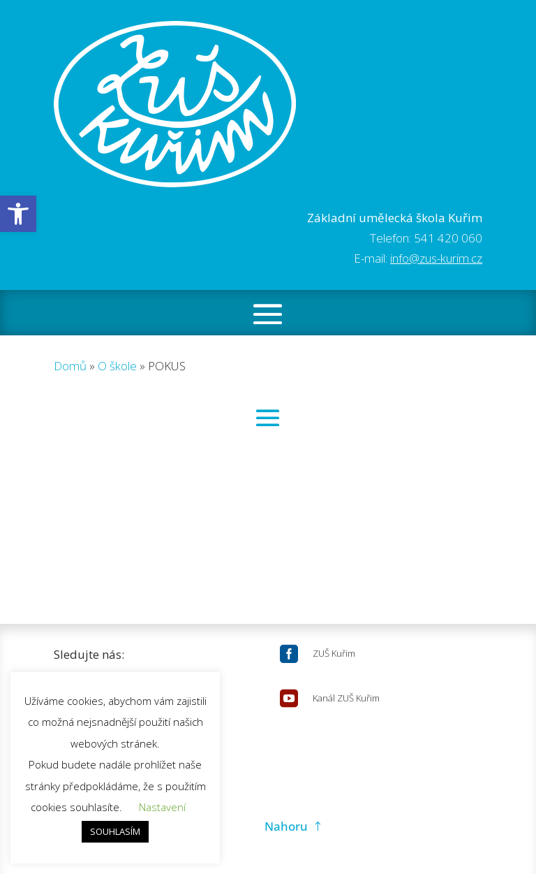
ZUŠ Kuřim (334, 653)
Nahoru (286, 826)
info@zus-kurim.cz (436, 258)
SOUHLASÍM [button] (115, 831)
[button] (18, 214)
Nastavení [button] (162, 807)
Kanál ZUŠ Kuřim (346, 698)
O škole (117, 366)
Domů (70, 366)
